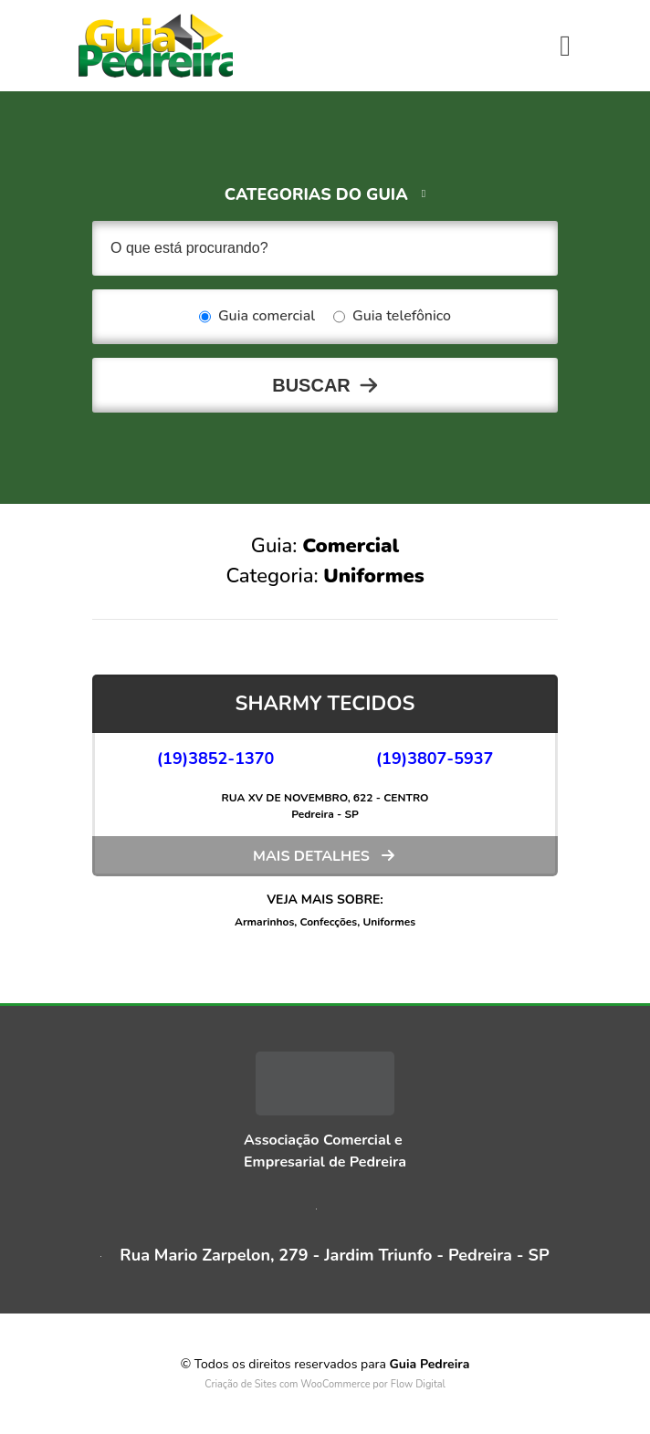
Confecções (328, 922)
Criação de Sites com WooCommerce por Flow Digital (325, 1384)
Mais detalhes (311, 856)
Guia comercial (257, 317)
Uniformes (388, 922)
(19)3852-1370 (216, 758)
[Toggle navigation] (565, 45)
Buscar (311, 385)
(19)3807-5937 (435, 758)
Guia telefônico (392, 317)
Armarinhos (264, 922)
